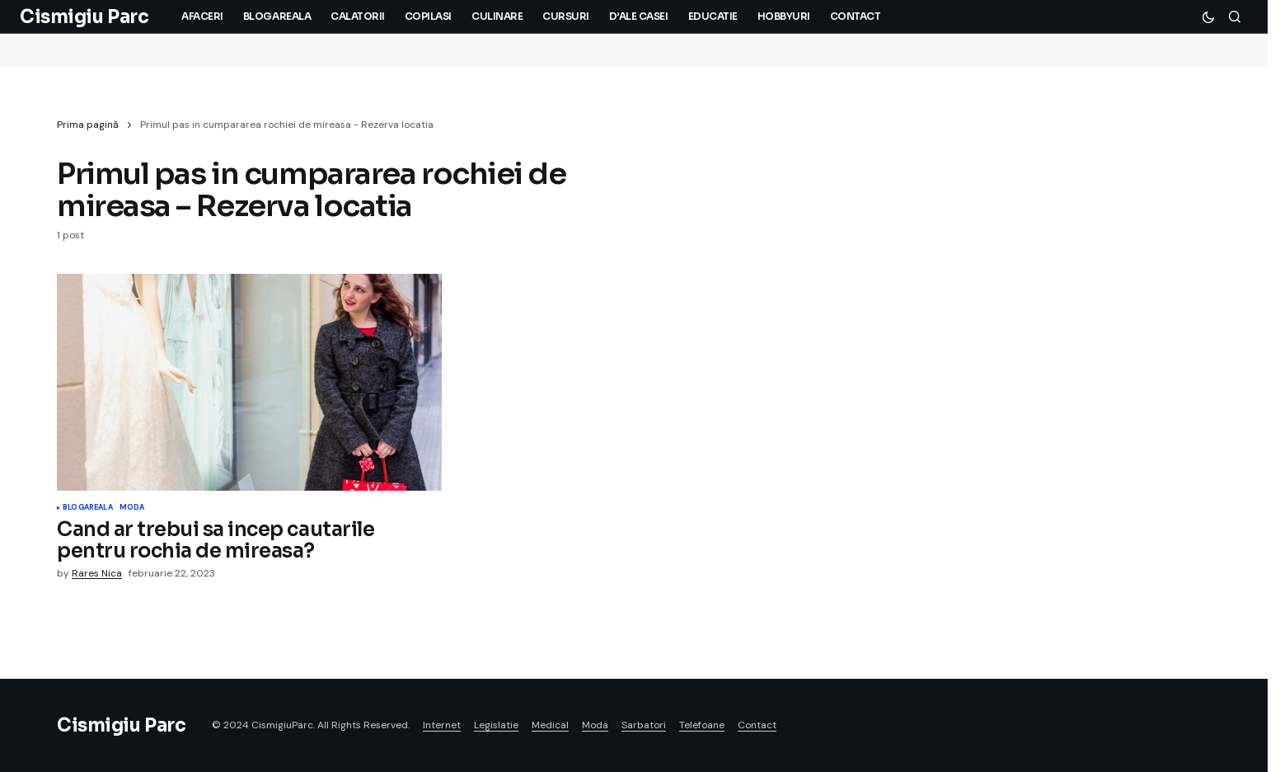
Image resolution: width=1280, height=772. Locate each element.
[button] (1208, 16)
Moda (132, 508)
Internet (442, 725)
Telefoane (701, 725)
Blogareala (88, 508)
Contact (757, 725)
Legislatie (496, 725)
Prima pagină (88, 124)
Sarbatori (643, 725)
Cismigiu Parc (84, 17)
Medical (550, 725)
